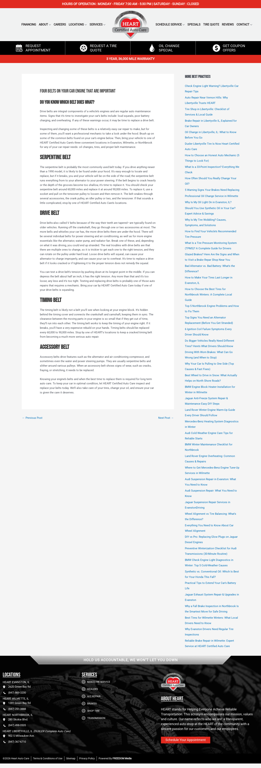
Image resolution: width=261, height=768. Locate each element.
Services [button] (96, 24)
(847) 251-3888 (14, 709)
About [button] (43, 24)
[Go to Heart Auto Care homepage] (188, 685)
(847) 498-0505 (14, 725)
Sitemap (70, 758)
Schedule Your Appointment (185, 740)
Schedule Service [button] (169, 24)
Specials (193, 24)
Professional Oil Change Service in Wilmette (211, 196)
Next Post (166, 417)
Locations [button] (76, 24)
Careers (60, 24)
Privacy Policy (87, 758)
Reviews (228, 24)
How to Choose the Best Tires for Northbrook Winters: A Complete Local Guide (208, 295)
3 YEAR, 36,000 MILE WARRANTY (130, 59)
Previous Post (32, 417)
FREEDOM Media (122, 758)
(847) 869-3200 (14, 693)
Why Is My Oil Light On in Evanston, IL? (208, 202)
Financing (28, 24)
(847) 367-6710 (14, 742)
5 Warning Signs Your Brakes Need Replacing (212, 190)
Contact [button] (243, 24)
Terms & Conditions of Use (47, 758)
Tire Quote (211, 24)
